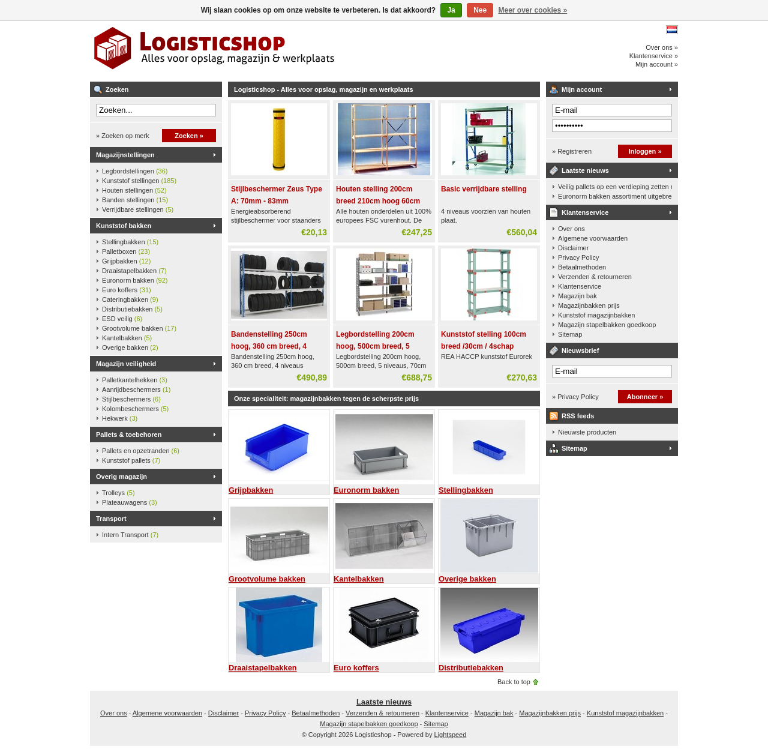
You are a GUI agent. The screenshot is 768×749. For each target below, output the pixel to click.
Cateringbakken (130, 299)
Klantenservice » (653, 55)
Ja (451, 10)
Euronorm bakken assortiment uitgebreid (615, 196)
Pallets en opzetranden (140, 450)
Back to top (513, 681)
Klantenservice (585, 212)
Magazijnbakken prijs (589, 305)
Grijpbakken (126, 261)
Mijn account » (656, 64)
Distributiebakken (132, 309)
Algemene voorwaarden (593, 238)
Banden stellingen (135, 199)
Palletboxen (126, 251)
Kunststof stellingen (139, 180)
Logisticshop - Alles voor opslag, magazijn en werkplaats (249, 51)
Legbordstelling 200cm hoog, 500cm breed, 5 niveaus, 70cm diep (375, 346)
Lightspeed (450, 734)
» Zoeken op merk (122, 135)
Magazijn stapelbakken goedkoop (607, 324)
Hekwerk (119, 418)
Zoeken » (189, 135)
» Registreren (572, 151)
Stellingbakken (130, 241)
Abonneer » (645, 396)
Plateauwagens (129, 502)
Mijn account (582, 89)
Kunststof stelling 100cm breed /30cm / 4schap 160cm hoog (483, 346)
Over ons (571, 228)
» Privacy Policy (575, 396)
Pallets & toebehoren (128, 434)
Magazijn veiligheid (126, 363)
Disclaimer (573, 247)
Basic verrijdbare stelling (484, 189)
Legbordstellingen (134, 171)
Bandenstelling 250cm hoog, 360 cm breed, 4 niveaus (269, 346)
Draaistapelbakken (134, 270)
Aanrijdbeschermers (136, 389)
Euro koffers (126, 289)
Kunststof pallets (131, 460)
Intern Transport (130, 534)
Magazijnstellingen (125, 154)
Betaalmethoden (582, 267)
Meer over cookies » (533, 10)
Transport (111, 518)
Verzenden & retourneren (595, 276)
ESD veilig (122, 318)
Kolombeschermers (135, 408)
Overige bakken (130, 347)
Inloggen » (645, 151)
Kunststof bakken (123, 225)
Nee (480, 10)
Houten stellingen (134, 190)
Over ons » (662, 47)
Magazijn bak (577, 295)
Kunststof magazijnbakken (596, 315)
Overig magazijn (121, 476)
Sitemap (570, 334)
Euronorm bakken (134, 280)
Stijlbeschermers (131, 399)
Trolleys (118, 492)
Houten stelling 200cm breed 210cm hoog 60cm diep (378, 201)
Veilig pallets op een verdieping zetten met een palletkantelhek (615, 186)
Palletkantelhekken (134, 380)
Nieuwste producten (587, 432)
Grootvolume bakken (139, 328)
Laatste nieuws (585, 170)
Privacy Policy (578, 257)
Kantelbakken (127, 337)
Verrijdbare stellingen (137, 209)
